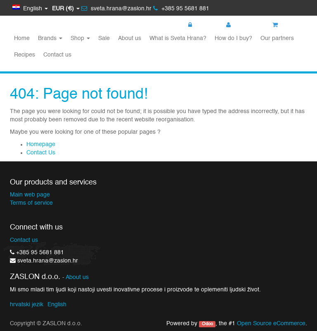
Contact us (24, 240)
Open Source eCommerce (271, 323)
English (56, 304)
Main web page (30, 195)
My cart (286, 25)
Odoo (207, 324)
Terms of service (31, 203)
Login (199, 25)
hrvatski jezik (26, 304)
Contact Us (40, 153)
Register (241, 25)
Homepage (40, 144)
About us (77, 277)
